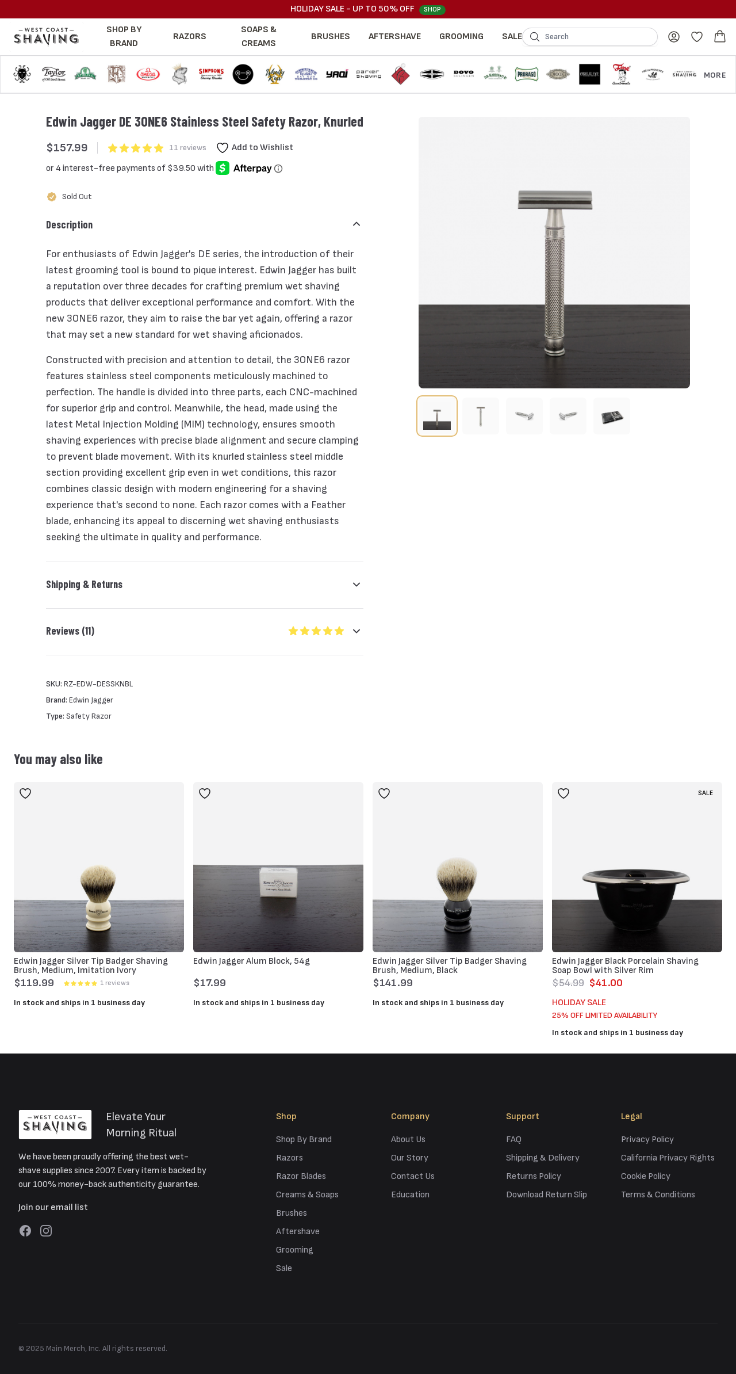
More (715, 75)
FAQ (514, 1139)
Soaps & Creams (259, 36)
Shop (432, 9)
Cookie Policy (645, 1176)
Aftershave (395, 36)
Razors (189, 36)
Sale (512, 36)
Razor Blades (301, 1176)
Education (410, 1194)
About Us (408, 1139)
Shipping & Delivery (543, 1157)
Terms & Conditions (658, 1194)
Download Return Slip (546, 1194)
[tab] (437, 416)
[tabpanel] (554, 252)
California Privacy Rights (668, 1157)
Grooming (461, 36)
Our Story (409, 1157)
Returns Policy (533, 1176)
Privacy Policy (647, 1139)
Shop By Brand (123, 36)
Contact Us (413, 1176)
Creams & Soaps (307, 1194)
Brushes (330, 36)
